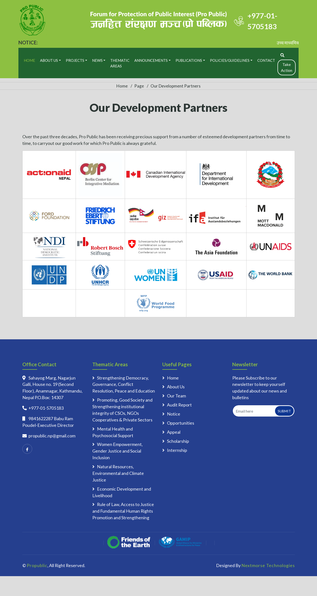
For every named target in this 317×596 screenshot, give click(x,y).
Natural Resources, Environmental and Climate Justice (118, 473)
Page (139, 86)
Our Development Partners (176, 86)
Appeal (173, 432)
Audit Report (179, 404)
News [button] (97, 60)
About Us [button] (49, 60)
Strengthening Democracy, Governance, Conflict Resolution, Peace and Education (123, 384)
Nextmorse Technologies (268, 565)
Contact (266, 60)
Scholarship (178, 441)
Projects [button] (75, 60)
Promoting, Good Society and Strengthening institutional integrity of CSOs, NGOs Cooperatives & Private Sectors (122, 409)
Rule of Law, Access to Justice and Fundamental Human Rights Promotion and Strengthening (123, 511)
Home (29, 60)
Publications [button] (189, 60)
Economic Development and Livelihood (121, 492)
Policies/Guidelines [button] (229, 60)
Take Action (286, 67)
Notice (173, 414)
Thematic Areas (119, 63)
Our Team (176, 395)
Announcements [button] (151, 60)
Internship (177, 450)
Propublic (37, 565)
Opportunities (180, 423)
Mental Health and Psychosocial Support (112, 432)
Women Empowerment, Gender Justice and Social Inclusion (117, 451)
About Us (176, 386)
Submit (284, 411)
